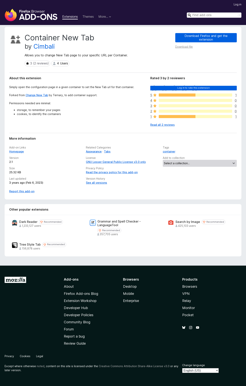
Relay (186, 301)
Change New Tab (37, 95)
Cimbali (44, 46)
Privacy (9, 356)
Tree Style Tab (30, 244)
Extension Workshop (80, 301)
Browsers (189, 286)
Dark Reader (28, 222)
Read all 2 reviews (162, 124)
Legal (39, 356)
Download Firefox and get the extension (206, 37)
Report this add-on (21, 191)
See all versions (96, 182)
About (69, 286)
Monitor (188, 308)
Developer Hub (76, 308)
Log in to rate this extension (193, 87)
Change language (193, 365)
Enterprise (131, 301)
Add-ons (71, 279)
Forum (69, 329)
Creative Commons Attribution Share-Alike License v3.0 (134, 366)
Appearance (94, 151)
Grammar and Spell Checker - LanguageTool (119, 223)
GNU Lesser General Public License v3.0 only (116, 161)
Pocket (188, 315)
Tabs (107, 151)
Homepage (16, 151)
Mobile (128, 294)
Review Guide (75, 343)
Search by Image (187, 222)
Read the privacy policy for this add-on (112, 172)
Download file (184, 46)
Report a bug (74, 336)
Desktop (130, 286)
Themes (88, 16)
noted (40, 366)
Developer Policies (78, 315)
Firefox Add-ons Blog (81, 294)
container (169, 151)
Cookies (25, 356)
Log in (237, 4)
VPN (185, 294)
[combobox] (214, 15)
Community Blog (77, 322)
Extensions (70, 16)
